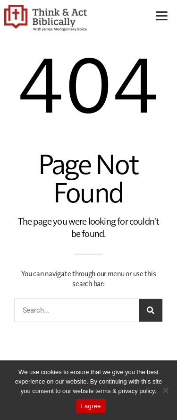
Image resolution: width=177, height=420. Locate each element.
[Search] (150, 310)
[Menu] (162, 15)
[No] (165, 390)
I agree (91, 406)
